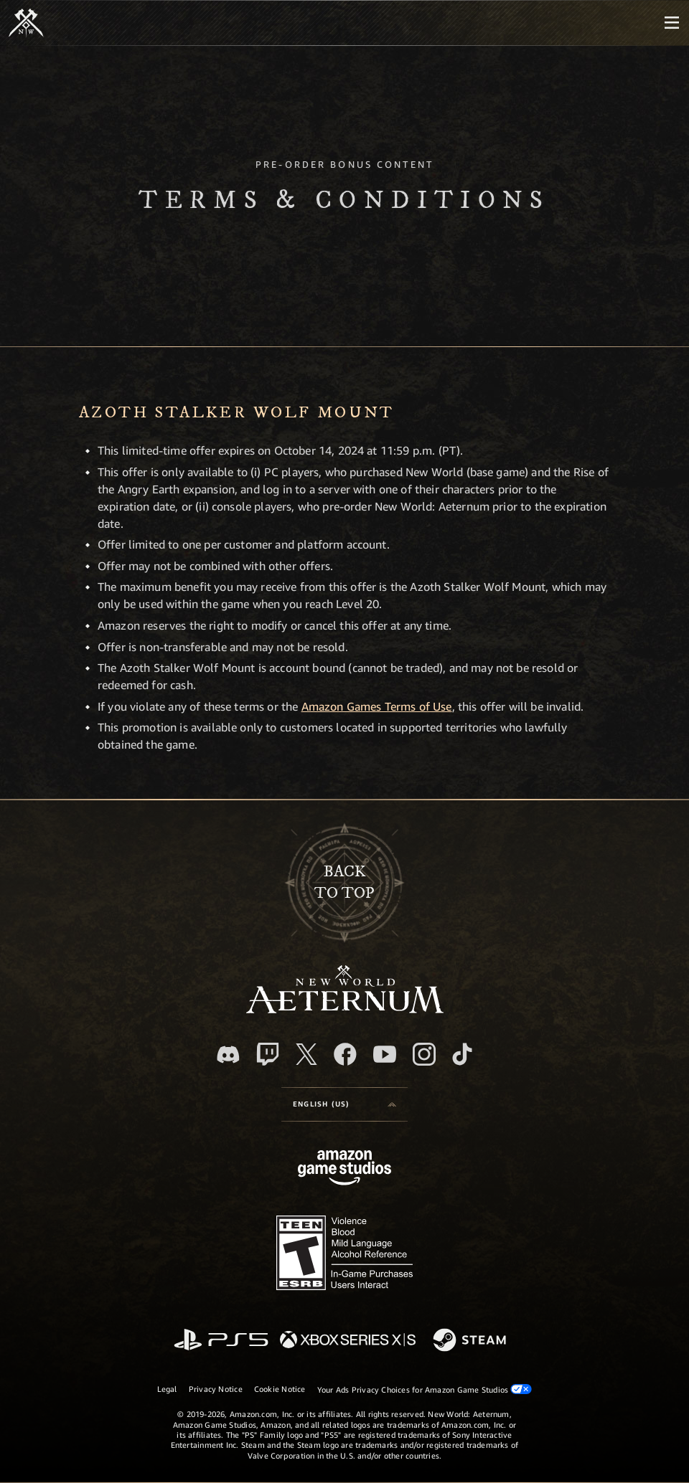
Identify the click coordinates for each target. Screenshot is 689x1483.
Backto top (344, 882)
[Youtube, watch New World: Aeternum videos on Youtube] (384, 1054)
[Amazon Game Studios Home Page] (344, 1169)
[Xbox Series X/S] (347, 1341)
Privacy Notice (216, 1388)
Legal (167, 1388)
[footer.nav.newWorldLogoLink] (345, 1009)
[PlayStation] (221, 1341)
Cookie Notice (280, 1388)
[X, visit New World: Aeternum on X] (306, 1054)
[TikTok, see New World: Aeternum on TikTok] (462, 1054)
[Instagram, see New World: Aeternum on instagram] (424, 1054)
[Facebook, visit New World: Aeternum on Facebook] (345, 1054)
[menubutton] (672, 22)
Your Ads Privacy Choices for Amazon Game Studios (425, 1389)
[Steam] (471, 1341)
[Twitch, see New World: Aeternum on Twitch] (267, 1054)
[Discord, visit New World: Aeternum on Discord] (228, 1054)
